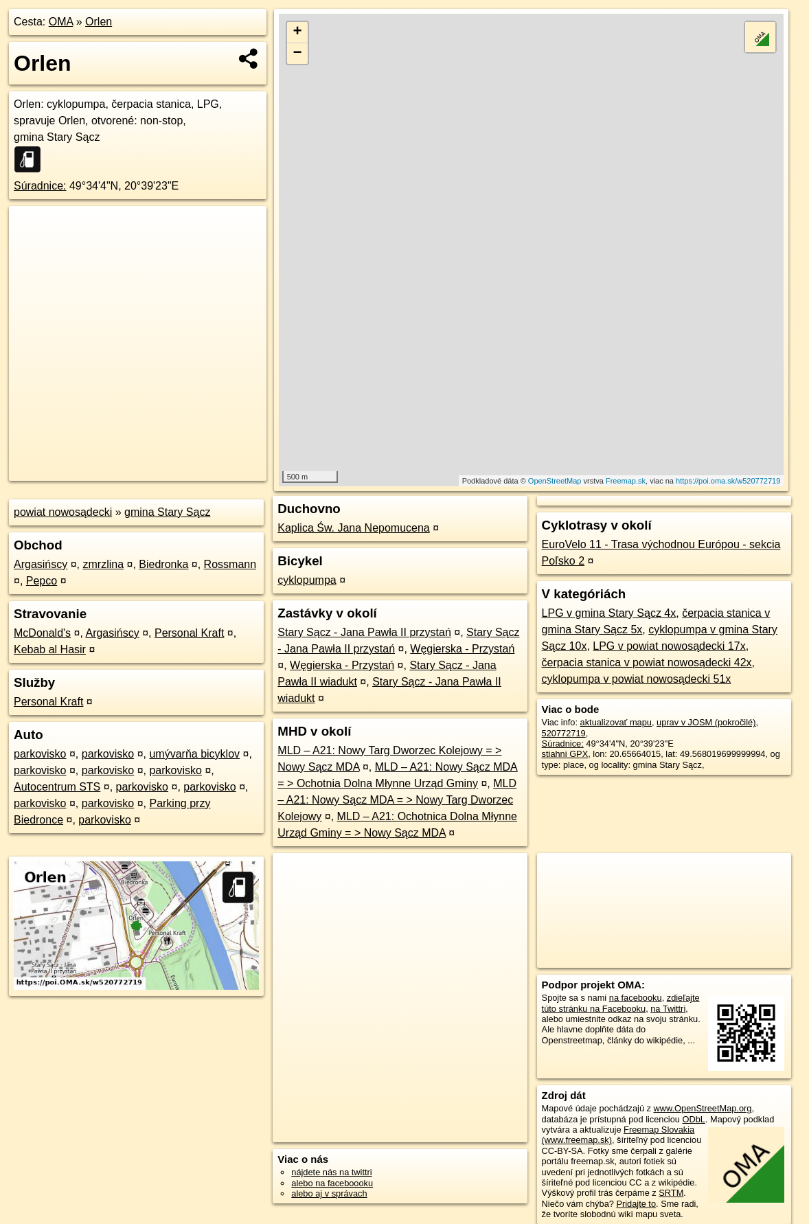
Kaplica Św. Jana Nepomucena (353, 528)
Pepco (41, 581)
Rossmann (230, 564)
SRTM (671, 1193)
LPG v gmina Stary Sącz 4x (609, 613)
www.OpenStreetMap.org (703, 1108)
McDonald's (42, 633)
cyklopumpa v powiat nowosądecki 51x (636, 679)
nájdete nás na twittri (331, 1172)
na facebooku (635, 998)
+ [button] (297, 32)
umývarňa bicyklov (194, 754)
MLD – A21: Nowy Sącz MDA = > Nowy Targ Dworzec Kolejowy (396, 800)
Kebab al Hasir (50, 649)
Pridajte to (636, 1204)
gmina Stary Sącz (167, 512)
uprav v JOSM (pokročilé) (706, 722)
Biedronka (163, 564)
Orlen (98, 21)
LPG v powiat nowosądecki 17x (669, 646)
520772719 (564, 733)
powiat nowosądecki (63, 512)
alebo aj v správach (329, 1193)
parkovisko (40, 754)
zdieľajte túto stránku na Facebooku (621, 1003)
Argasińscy (40, 564)
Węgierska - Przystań (462, 649)
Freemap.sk (626, 481)
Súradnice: (40, 186)
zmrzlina (103, 564)
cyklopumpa (306, 580)
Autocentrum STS (57, 787)
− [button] (297, 53)
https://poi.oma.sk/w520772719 (728, 481)
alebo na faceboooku (332, 1183)
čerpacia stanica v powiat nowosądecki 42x (647, 662)
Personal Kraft (189, 633)
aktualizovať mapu (616, 722)
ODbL (694, 1119)
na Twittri (667, 1009)
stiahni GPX (565, 754)
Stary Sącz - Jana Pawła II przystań (364, 632)
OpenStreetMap (555, 481)
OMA (61, 21)
